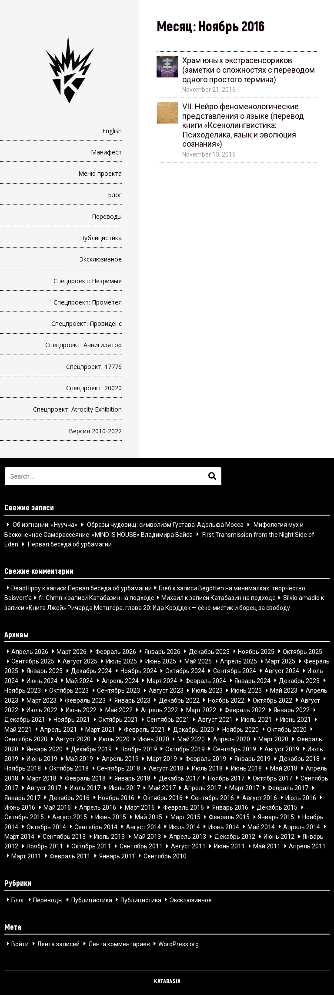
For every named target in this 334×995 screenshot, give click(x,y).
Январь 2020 (45, 748)
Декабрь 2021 (24, 719)
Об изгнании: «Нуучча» (45, 524)
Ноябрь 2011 (45, 846)
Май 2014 (261, 826)
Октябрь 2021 (118, 719)
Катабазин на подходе (121, 597)
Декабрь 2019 (91, 748)
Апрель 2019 (120, 758)
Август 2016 (259, 797)
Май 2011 (267, 846)
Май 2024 (79, 680)
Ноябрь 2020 (240, 729)
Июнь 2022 (81, 710)
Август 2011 (188, 846)
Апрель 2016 (97, 807)
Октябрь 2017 (272, 777)
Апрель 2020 (231, 739)
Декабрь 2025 (209, 651)
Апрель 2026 (29, 651)
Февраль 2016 (183, 807)
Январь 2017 (22, 797)
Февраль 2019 (205, 758)
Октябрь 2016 (163, 797)
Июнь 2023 (246, 690)
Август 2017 (44, 787)
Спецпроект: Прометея (87, 302)
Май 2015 (148, 817)
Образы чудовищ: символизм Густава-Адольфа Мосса (165, 524)
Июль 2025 (121, 661)
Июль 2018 (207, 768)
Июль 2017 (85, 787)
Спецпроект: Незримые (87, 281)
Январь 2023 (132, 700)
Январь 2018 (132, 777)
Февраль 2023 (85, 700)
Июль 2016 (300, 797)
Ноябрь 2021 (71, 719)
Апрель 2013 (187, 836)
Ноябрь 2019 (138, 748)
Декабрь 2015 (277, 807)
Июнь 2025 (160, 661)
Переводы (107, 216)
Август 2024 (281, 670)
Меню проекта (100, 173)
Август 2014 (143, 826)
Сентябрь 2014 (95, 826)
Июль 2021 (256, 719)
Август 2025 (80, 661)
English (112, 131)
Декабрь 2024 (91, 670)
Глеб (165, 587)
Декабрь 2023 (299, 680)
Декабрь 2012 (234, 836)
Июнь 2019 (42, 758)
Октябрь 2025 (302, 651)
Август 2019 (281, 748)
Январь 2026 (162, 651)
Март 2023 (42, 700)
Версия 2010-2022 (95, 431)
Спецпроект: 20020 (94, 388)
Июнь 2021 (295, 719)
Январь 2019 (252, 758)
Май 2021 (18, 729)
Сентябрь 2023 (118, 690)
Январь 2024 (252, 680)
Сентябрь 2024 (234, 670)
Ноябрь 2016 (116, 797)
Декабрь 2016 (69, 797)
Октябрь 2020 (287, 729)
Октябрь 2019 (185, 748)
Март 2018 (42, 777)
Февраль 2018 (85, 777)
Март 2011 (26, 855)
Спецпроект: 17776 (94, 366)
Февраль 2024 (205, 680)
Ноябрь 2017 (226, 777)
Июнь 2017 (124, 787)
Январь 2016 (230, 807)
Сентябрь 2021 (168, 719)
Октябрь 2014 (46, 826)
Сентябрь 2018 (118, 768)
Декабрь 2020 (193, 729)
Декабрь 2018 (299, 758)
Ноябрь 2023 (22, 690)
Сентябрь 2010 (165, 855)
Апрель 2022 (159, 710)
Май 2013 (147, 836)
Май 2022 (119, 710)
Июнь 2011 (229, 846)
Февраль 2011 (70, 855)
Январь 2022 (292, 710)
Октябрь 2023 (69, 690)
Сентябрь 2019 (234, 748)
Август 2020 (73, 739)
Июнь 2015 (110, 817)
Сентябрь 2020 (25, 739)
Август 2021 (215, 719)
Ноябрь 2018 (22, 768)
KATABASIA (167, 981)
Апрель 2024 (120, 680)
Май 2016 (57, 807)
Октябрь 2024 (185, 670)
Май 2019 (79, 758)
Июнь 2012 (279, 836)
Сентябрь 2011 (141, 846)
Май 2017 (162, 787)
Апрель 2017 (202, 787)
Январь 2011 (117, 855)
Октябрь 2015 (24, 817)
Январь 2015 (276, 817)
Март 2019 (162, 758)
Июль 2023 (207, 690)
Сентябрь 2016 (212, 797)
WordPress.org (178, 943)
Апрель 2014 (301, 826)
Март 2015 (185, 817)
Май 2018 (283, 768)
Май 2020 (191, 739)
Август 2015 (69, 817)
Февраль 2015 (229, 817)
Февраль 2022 (244, 710)
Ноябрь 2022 (226, 700)
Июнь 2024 (42, 680)
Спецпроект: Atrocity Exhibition (77, 409)
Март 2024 (162, 680)
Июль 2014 (184, 826)
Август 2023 (166, 690)
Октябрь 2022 (272, 700)
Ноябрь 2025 (256, 651)
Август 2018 (166, 768)
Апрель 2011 (307, 846)
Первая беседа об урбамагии (70, 544)
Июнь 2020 (153, 739)
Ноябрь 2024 (138, 670)
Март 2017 (244, 787)
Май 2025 (198, 661)
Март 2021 (100, 729)
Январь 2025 (45, 670)
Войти (20, 943)
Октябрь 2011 (91, 846)
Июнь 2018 (246, 768)
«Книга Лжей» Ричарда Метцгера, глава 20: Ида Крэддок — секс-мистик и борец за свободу (158, 607)
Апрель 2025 (238, 661)
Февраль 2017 (287, 787)
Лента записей (58, 943)
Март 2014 (19, 836)
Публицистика (101, 238)
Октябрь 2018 (69, 768)
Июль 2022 (42, 710)
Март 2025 (280, 661)
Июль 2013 (109, 836)
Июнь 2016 (19, 807)
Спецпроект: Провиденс (86, 323)
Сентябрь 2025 (32, 661)
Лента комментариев (119, 943)
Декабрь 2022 (179, 700)
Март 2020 (273, 739)
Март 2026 (72, 651)
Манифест (106, 152)
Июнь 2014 (223, 826)
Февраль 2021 (144, 729)
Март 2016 (140, 807)
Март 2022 (201, 710)
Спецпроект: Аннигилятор (83, 345)
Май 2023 (283, 690)
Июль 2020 (114, 739)
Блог (115, 195)
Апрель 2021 (58, 729)
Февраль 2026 (115, 651)
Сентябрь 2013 (64, 836)
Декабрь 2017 (179, 777)
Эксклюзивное (101, 259)
